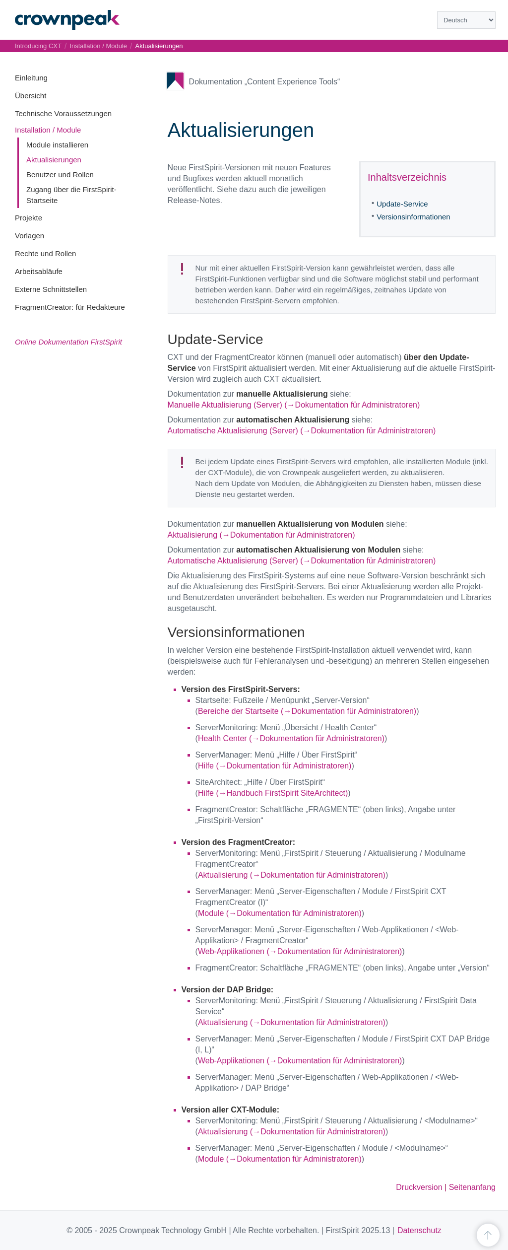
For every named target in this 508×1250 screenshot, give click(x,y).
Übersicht (30, 95)
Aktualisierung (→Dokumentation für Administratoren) (261, 535)
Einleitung (31, 77)
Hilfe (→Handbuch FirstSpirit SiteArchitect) (273, 793)
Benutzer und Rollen (60, 174)
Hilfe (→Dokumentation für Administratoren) (274, 766)
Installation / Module (48, 130)
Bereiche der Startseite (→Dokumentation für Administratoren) (307, 711)
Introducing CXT (38, 46)
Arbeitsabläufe (39, 271)
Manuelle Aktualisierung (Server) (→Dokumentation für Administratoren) (294, 405)
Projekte (28, 217)
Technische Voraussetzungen (63, 113)
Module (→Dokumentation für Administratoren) (280, 913)
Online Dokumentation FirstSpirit (68, 342)
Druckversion (419, 1187)
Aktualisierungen (53, 159)
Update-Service (402, 204)
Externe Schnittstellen (51, 289)
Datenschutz (419, 1230)
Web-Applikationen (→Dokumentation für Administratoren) (300, 951)
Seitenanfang (472, 1187)
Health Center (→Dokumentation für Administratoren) (291, 738)
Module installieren (57, 144)
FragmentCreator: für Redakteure (70, 307)
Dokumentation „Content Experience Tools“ (264, 81)
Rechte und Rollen (45, 253)
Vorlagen (29, 235)
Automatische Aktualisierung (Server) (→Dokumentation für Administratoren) (302, 430)
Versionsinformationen (413, 216)
